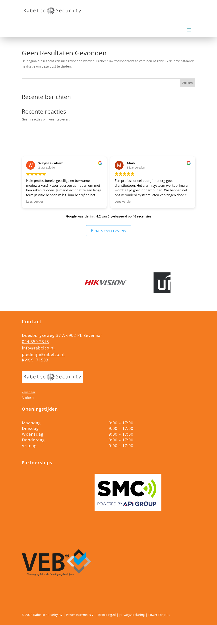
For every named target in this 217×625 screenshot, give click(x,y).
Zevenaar (28, 392)
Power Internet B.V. (80, 615)
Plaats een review (108, 230)
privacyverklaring (132, 615)
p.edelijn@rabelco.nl (43, 354)
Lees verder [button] (34, 202)
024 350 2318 (35, 341)
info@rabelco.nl (38, 348)
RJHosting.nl (107, 615)
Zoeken (187, 83)
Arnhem (28, 397)
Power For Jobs (159, 615)
